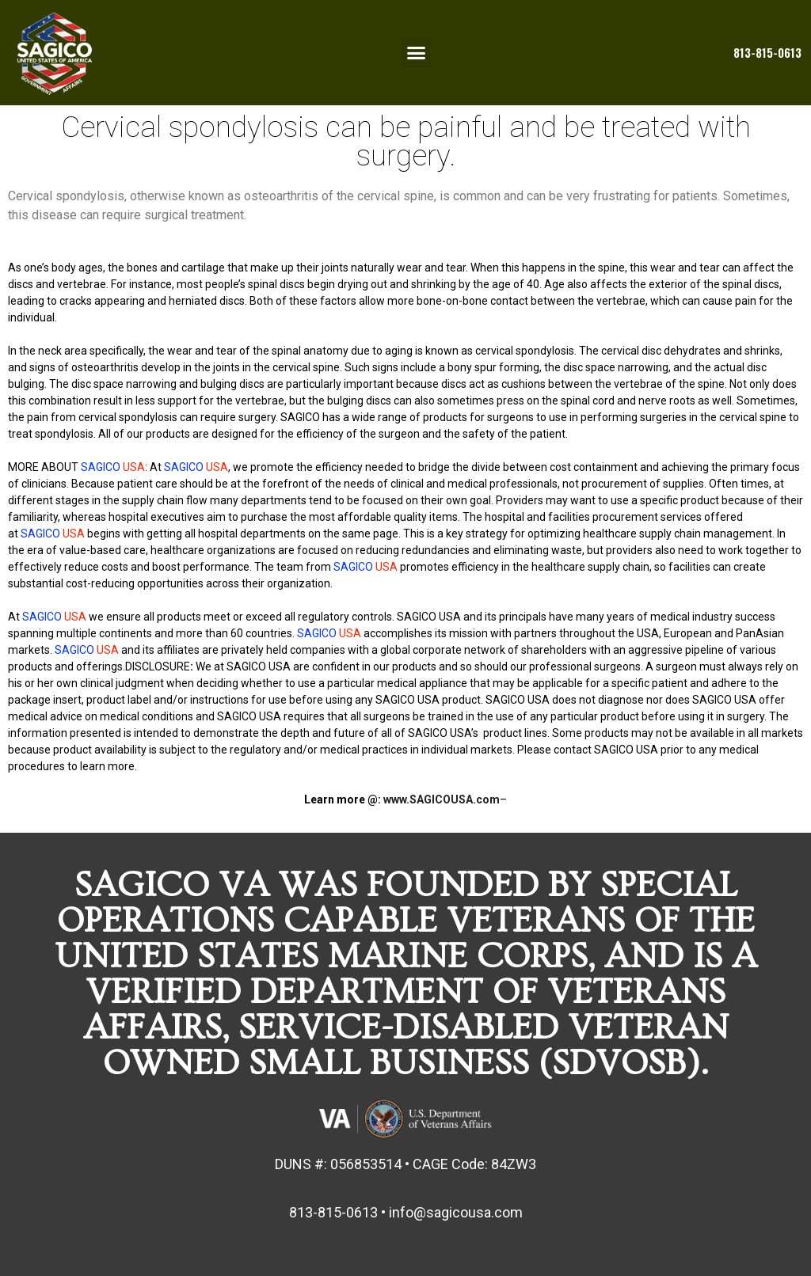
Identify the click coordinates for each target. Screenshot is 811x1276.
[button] (416, 53)
